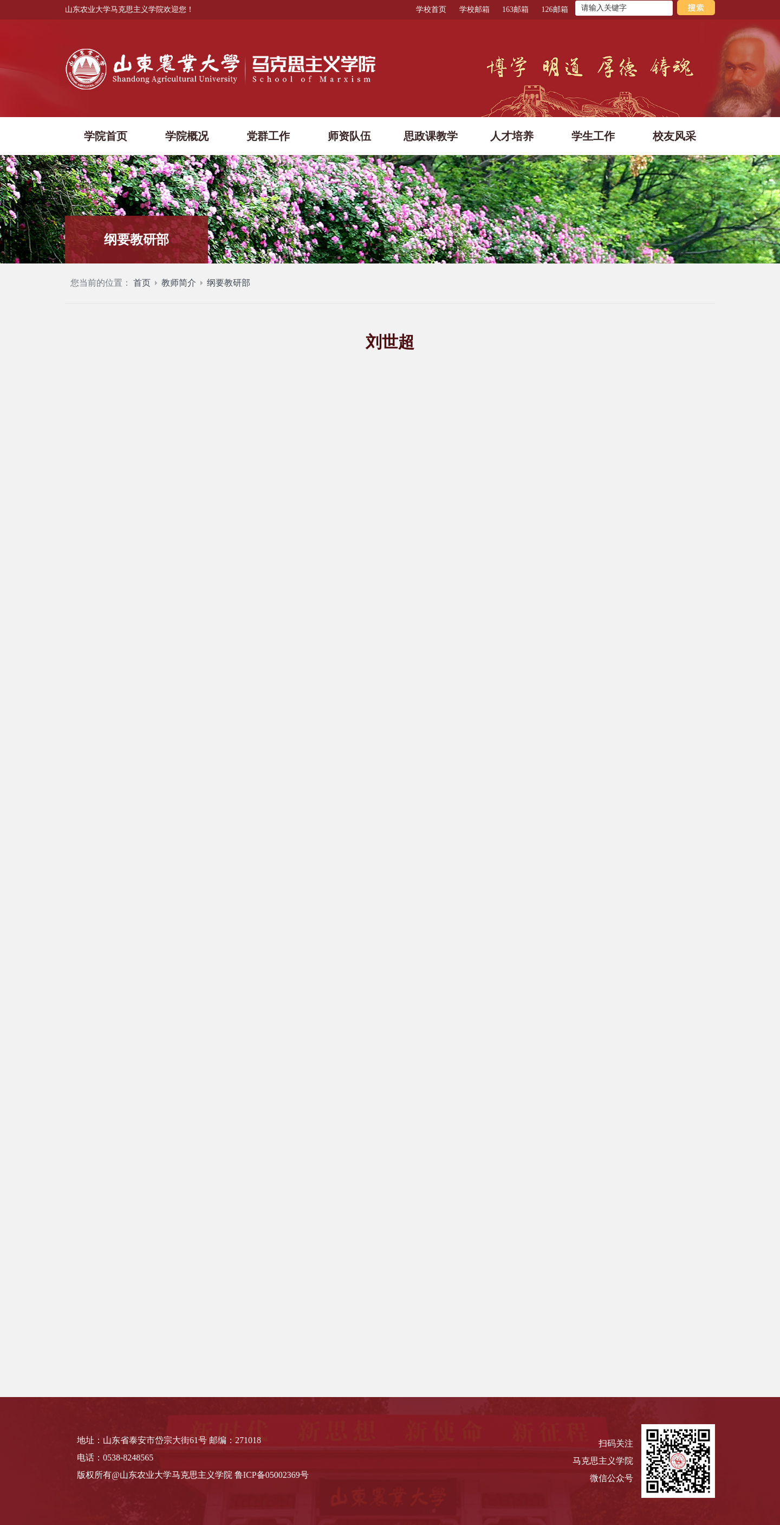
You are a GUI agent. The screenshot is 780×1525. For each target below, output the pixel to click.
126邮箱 (555, 9)
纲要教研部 (228, 286)
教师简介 (178, 286)
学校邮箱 (474, 9)
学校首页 (431, 9)
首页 (142, 286)
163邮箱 (515, 9)
